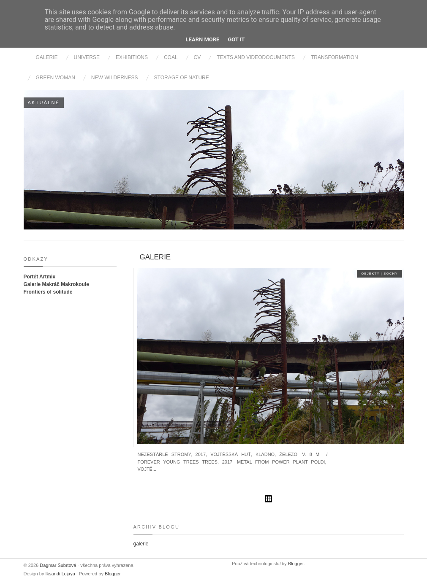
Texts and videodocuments (256, 57)
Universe (87, 57)
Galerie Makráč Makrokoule (56, 284)
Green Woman (55, 78)
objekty (371, 273)
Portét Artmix (40, 277)
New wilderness (114, 78)
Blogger (113, 573)
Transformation (334, 57)
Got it (236, 39)
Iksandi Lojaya (60, 573)
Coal (171, 57)
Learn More (203, 39)
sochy (390, 273)
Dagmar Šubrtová (58, 565)
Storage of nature (181, 78)
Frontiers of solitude (48, 292)
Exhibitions (132, 57)
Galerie (47, 57)
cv (197, 57)
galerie (155, 257)
